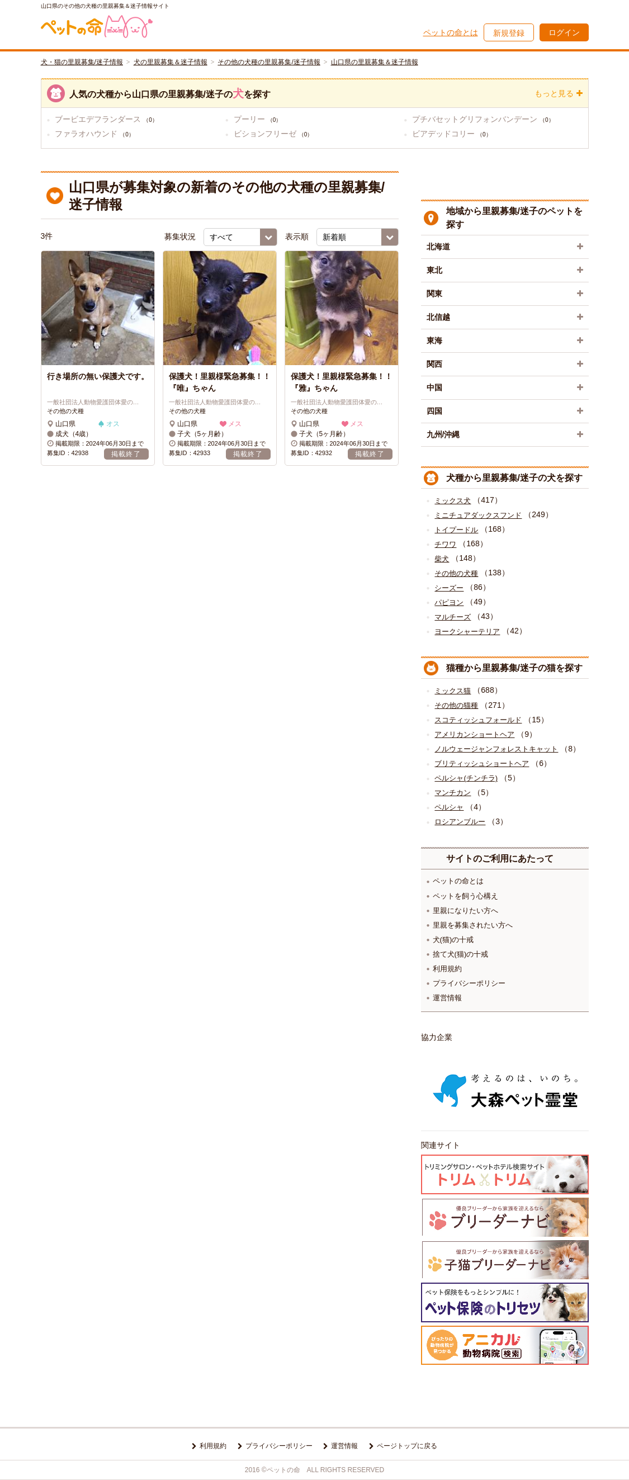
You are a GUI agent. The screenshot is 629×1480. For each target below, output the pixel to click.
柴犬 (441, 559)
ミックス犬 (452, 501)
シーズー (449, 588)
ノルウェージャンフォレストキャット (496, 749)
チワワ (445, 544)
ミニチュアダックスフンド (478, 515)
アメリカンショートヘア (474, 734)
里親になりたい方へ (465, 910)
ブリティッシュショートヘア (481, 763)
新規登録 (508, 33)
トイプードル (456, 530)
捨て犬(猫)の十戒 (461, 954)
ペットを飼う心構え (465, 896)
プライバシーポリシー (469, 983)
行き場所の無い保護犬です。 (98, 376)
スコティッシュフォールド (478, 720)
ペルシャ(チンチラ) (466, 778)
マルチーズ (452, 617)
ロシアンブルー (459, 821)
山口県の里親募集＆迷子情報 (374, 62)
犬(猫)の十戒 (453, 939)
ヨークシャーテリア (467, 631)
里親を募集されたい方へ (473, 925)
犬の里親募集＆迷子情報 (170, 62)
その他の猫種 (456, 705)
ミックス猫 (452, 691)
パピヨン (449, 602)
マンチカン (452, 792)
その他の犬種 (456, 573)
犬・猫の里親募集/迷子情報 (82, 62)
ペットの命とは (450, 32)
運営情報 (447, 998)
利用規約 (447, 968)
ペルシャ (449, 807)
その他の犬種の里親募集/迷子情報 (268, 62)
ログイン (564, 32)
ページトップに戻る (407, 1446)
